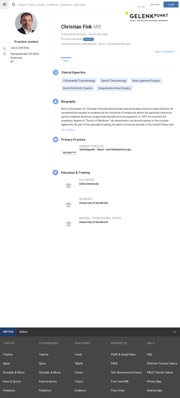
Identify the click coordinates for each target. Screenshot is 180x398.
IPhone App (154, 381)
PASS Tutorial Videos (160, 372)
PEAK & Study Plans (123, 354)
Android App (154, 390)
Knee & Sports (12, 381)
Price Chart (118, 390)
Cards (78, 354)
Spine (6, 363)
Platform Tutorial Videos (162, 363)
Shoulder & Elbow (14, 372)
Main (66, 60)
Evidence (80, 390)
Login (171, 4)
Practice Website (165, 52)
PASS (114, 363)
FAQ (149, 354)
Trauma (7, 354)
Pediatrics (9, 390)
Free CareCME (120, 381)
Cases (79, 372)
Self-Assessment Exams (126, 372)
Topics (79, 381)
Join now (155, 4)
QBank (79, 363)
